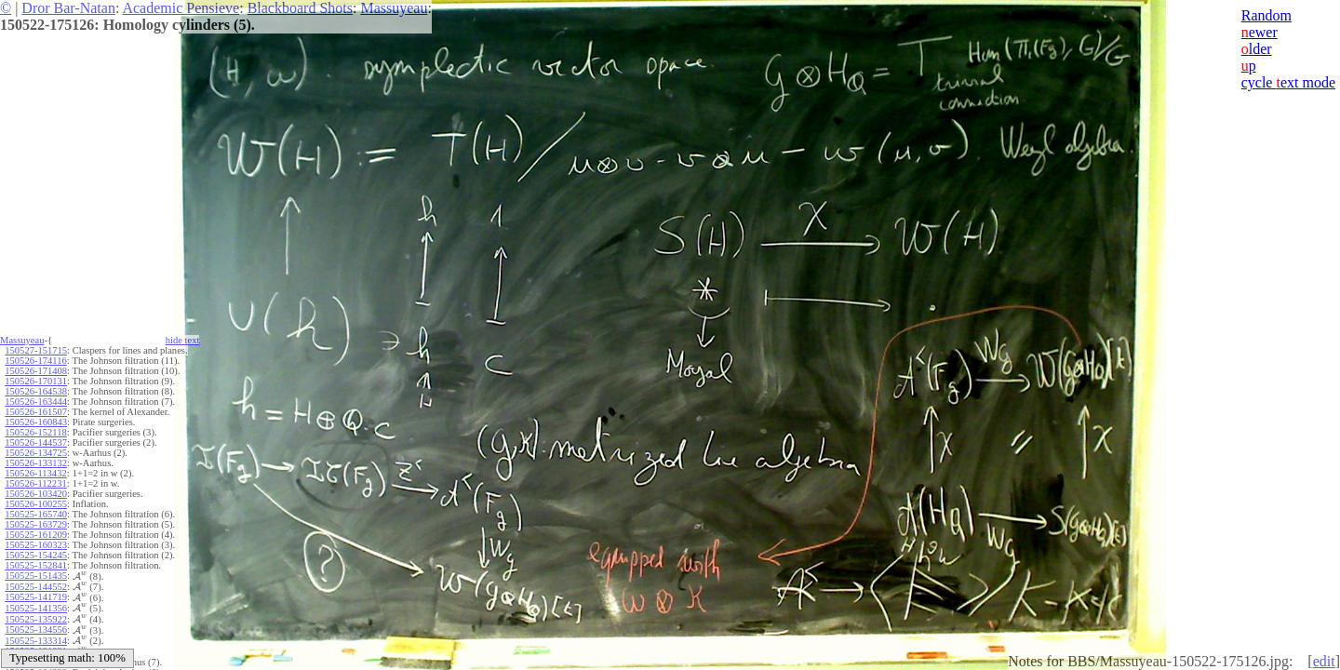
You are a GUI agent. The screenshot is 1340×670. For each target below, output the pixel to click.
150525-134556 (36, 629)
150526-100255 (36, 504)
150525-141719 (36, 597)
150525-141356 (36, 608)
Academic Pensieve (180, 8)
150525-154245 (36, 555)
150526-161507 (36, 412)
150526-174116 (35, 360)
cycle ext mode (1288, 82)
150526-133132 (36, 463)
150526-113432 (35, 473)
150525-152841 (36, 565)
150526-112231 (35, 483)
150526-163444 (36, 401)
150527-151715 (36, 350)
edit (1324, 661)
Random (1266, 15)
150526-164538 (36, 391)
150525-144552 (36, 587)
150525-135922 (36, 619)
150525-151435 (36, 575)
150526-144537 (36, 442)
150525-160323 (36, 545)
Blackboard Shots (300, 8)
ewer (1259, 32)
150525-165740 (36, 514)
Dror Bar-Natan (68, 8)
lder (1256, 49)
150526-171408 (36, 371)
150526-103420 (36, 494)
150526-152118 (35, 432)
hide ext (183, 340)
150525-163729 (36, 524)
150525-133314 (36, 641)
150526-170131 (36, 381)
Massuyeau (393, 8)
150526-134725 (36, 453)
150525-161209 (36, 534)
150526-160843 (36, 422)
